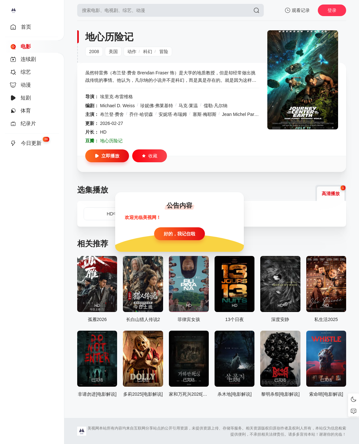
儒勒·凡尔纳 (215, 105)
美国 (113, 51)
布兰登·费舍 (112, 114)
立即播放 (107, 155)
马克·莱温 (188, 105)
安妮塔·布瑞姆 (173, 114)
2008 (94, 51)
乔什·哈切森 (141, 114)
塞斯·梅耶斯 (204, 114)
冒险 (163, 51)
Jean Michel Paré (239, 114)
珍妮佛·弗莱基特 (156, 105)
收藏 (149, 155)
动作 (131, 51)
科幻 (147, 51)
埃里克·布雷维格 (116, 96)
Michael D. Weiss (117, 105)
